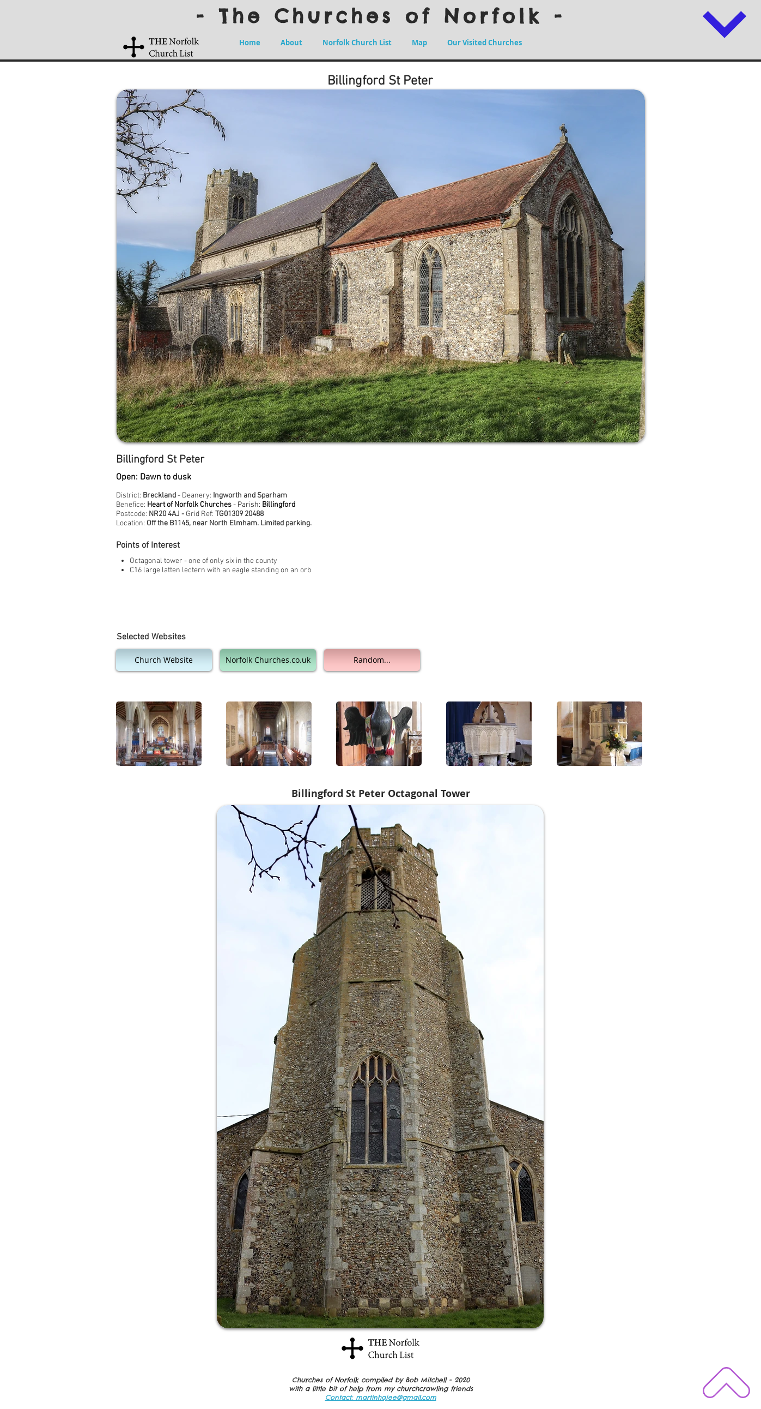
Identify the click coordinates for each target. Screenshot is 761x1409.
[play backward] (129, 733)
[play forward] (630, 733)
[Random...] (372, 660)
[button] (159, 733)
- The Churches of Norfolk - (380, 16)
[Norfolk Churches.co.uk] (268, 660)
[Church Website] (164, 660)
